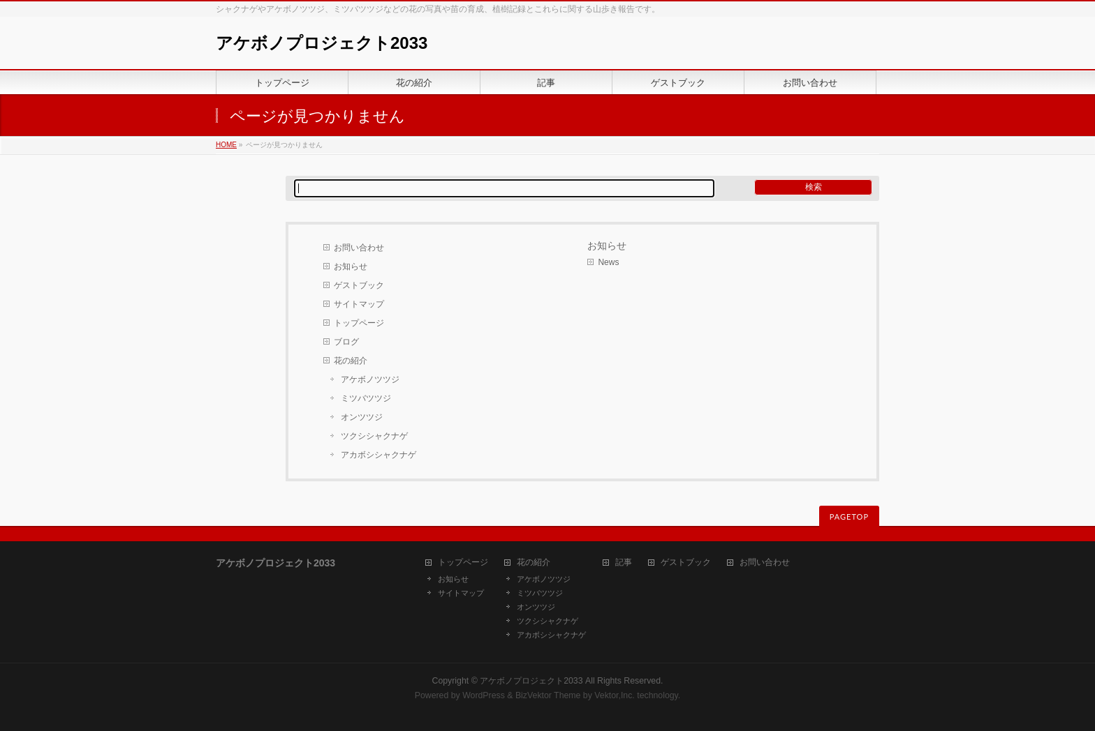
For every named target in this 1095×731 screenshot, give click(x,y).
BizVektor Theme (548, 695)
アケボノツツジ (370, 379)
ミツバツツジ (366, 398)
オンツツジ (362, 417)
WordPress (483, 695)
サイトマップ (359, 304)
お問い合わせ (359, 248)
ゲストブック (359, 285)
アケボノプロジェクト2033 (321, 42)
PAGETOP (849, 516)
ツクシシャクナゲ (374, 436)
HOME (226, 145)
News (608, 262)
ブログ (346, 342)
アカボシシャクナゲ (378, 455)
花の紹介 (350, 361)
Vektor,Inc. (614, 695)
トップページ (359, 323)
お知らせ (350, 266)
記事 (623, 562)
